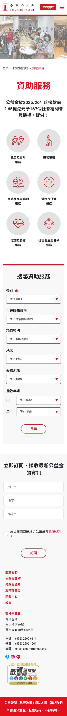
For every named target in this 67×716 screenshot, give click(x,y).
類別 (12, 291)
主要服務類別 (16, 311)
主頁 (6, 68)
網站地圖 (41, 703)
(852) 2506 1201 (25, 643)
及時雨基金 (13, 590)
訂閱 (33, 553)
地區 (9, 351)
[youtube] (18, 657)
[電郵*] (34, 514)
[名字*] (34, 500)
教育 (8, 603)
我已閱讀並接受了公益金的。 (35, 533)
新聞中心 (11, 596)
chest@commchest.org (31, 648)
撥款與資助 (20, 68)
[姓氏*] (34, 487)
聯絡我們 (56, 703)
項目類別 (13, 331)
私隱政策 (55, 531)
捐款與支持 (13, 578)
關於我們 (11, 572)
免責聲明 (10, 703)
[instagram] (13, 657)
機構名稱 (13, 371)
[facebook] (7, 657)
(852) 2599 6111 (25, 638)
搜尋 (33, 429)
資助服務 (38, 68)
